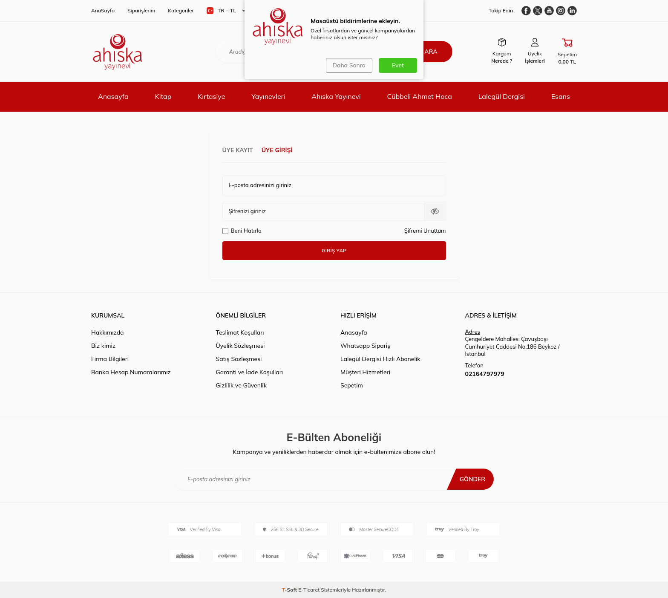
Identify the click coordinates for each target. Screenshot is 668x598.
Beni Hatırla (242, 230)
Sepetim (351, 385)
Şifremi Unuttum (425, 230)
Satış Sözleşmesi (239, 359)
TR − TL (226, 10)
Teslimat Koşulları (240, 332)
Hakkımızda (107, 332)
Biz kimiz (103, 346)
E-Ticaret (309, 589)
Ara (430, 51)
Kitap (163, 96)
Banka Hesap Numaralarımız (131, 372)
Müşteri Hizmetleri (365, 372)
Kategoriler (181, 10)
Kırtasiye (211, 96)
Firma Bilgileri (110, 359)
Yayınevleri (268, 96)
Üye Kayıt (237, 150)
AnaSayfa (103, 10)
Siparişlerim (141, 10)
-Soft (290, 589)
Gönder (472, 479)
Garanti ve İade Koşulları (249, 372)
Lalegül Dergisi (501, 96)
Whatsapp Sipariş (365, 346)
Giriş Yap (334, 250)
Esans (560, 96)
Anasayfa (113, 96)
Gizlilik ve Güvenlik (241, 385)
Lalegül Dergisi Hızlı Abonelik (380, 359)
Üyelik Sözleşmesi (240, 346)
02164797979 (484, 374)
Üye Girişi (277, 150)
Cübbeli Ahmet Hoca (419, 96)
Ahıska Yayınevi (335, 96)
